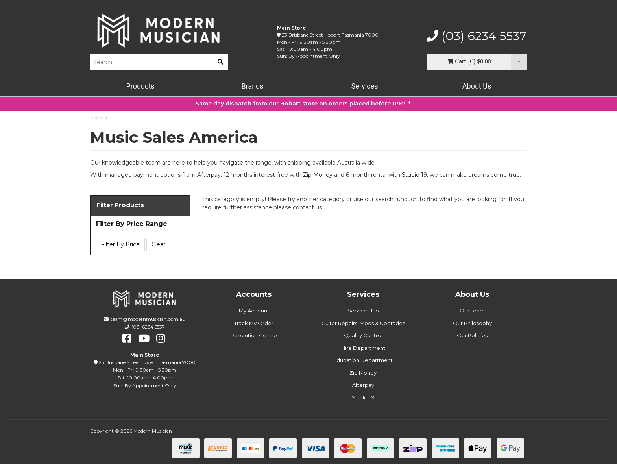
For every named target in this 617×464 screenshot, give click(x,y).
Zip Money (363, 373)
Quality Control (363, 335)
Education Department (363, 360)
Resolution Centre (254, 335)
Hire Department (363, 348)
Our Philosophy (472, 323)
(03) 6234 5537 (476, 36)
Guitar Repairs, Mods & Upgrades (363, 323)
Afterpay (363, 385)
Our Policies (472, 335)
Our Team (472, 310)
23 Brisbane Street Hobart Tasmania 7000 (330, 35)
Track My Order (253, 323)
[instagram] (160, 338)
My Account (254, 310)
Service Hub (363, 310)
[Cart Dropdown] (519, 62)
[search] (220, 62)
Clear (158, 244)
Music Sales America (132, 117)
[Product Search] (151, 62)
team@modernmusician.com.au (148, 319)
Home (96, 117)
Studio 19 (414, 174)
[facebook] (126, 338)
